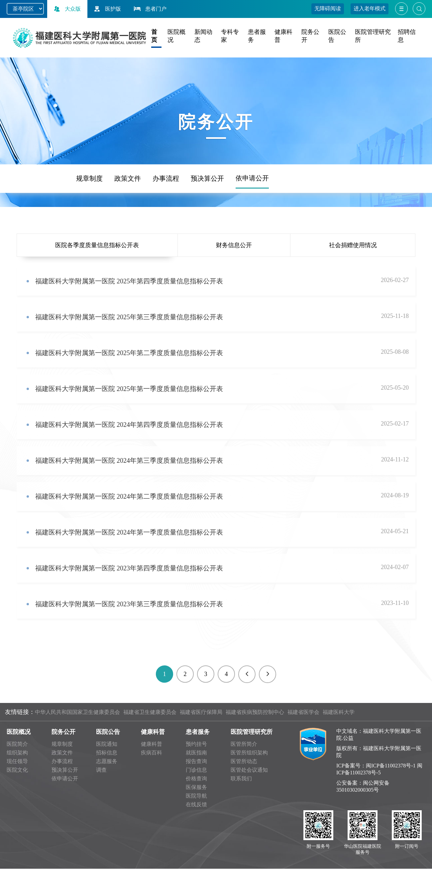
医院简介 (17, 744)
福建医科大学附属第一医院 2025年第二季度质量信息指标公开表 (129, 352)
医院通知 (106, 744)
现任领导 (17, 761)
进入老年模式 (369, 8)
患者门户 (149, 9)
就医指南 (196, 752)
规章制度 (89, 205)
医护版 (106, 9)
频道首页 (31, 206)
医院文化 (17, 770)
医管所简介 (244, 744)
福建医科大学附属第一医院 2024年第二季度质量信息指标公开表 (129, 496)
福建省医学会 (303, 712)
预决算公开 (207, 205)
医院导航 (196, 796)
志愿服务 (106, 761)
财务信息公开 (234, 245)
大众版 (66, 9)
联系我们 (241, 778)
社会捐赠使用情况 (353, 245)
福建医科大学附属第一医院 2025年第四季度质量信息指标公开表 (129, 281)
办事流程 (166, 205)
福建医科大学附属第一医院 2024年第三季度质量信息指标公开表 (129, 460)
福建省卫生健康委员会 (149, 712)
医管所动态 (244, 761)
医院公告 (108, 732)
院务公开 (63, 732)
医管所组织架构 (249, 752)
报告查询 (196, 761)
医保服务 (196, 787)
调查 (101, 770)
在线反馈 (196, 804)
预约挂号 (196, 744)
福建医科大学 (339, 712)
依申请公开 (252, 205)
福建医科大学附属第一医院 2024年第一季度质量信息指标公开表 (129, 532)
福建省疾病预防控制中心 (255, 712)
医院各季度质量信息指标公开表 (97, 245)
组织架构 (17, 752)
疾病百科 (151, 752)
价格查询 (196, 778)
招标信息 (106, 752)
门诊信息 (196, 770)
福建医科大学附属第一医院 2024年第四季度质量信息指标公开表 (129, 424)
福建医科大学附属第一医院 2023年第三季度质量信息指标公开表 (129, 604)
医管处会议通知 (249, 770)
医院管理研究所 (251, 732)
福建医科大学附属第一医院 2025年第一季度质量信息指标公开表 (129, 388)
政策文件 (127, 205)
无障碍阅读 (327, 8)
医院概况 (19, 732)
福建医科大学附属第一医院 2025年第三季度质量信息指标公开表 (129, 317)
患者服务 (198, 732)
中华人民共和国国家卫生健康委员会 (77, 712)
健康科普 (153, 732)
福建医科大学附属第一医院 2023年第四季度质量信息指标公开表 (130, 568)
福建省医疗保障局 (201, 712)
